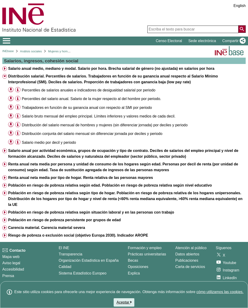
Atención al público (190, 248)
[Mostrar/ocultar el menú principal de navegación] (6, 41)
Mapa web (11, 257)
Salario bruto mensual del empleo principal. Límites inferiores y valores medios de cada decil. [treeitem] (98, 116)
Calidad (65, 267)
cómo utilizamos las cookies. (220, 292)
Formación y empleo (145, 248)
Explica (134, 273)
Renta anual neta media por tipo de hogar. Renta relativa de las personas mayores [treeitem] (80, 178)
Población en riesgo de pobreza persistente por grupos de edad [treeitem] (64, 220)
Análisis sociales (31, 51)
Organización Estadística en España (89, 260)
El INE (64, 248)
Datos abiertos (187, 254)
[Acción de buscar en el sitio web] (242, 29)
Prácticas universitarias (147, 254)
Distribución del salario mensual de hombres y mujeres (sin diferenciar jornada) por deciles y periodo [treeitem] (105, 125)
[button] (233, 41)
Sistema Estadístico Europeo (82, 273)
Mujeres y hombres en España (68, 51)
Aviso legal (11, 263)
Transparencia (70, 254)
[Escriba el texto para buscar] (192, 29)
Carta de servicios (190, 267)
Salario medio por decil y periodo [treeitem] (49, 142)
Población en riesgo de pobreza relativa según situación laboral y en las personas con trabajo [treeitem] (91, 212)
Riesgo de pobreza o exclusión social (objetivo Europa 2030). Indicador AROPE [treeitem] (78, 235)
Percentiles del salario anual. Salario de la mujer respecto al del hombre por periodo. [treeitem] (91, 99)
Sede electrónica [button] (202, 41)
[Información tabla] (18, 90)
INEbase (8, 51)
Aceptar (124, 302)
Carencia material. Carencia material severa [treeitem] (46, 228)
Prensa (8, 276)
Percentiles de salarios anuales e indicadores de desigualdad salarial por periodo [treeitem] (88, 90)
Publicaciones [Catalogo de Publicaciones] (186, 260)
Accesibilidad (13, 269)
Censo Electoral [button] (169, 41)
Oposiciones (138, 267)
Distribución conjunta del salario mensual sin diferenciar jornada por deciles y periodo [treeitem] (92, 134)
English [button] (240, 6)
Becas (133, 260)
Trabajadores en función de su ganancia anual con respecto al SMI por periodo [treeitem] (87, 108)
